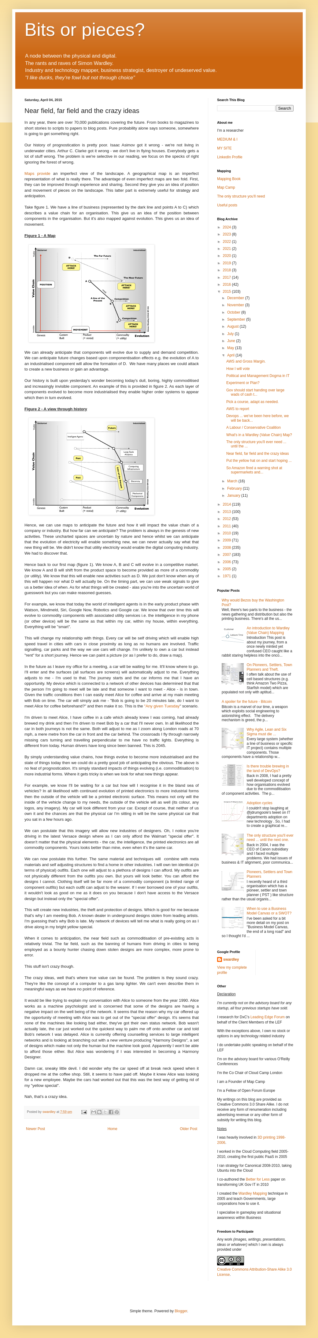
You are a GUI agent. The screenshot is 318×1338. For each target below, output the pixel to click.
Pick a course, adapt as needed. (252, 402)
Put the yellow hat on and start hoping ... (259, 460)
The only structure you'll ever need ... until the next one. (270, 837)
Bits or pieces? (84, 29)
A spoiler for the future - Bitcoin (247, 701)
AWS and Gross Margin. (246, 361)
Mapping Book (229, 179)
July (231, 334)
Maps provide (38, 173)
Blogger (181, 1311)
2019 (227, 263)
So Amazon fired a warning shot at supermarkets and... (254, 470)
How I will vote (238, 369)
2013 (227, 512)
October (234, 312)
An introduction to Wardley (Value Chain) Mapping (268, 630)
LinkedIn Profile (229, 157)
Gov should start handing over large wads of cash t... (255, 392)
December (236, 298)
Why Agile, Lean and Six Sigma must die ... (267, 731)
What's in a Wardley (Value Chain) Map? (259, 435)
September (236, 319)
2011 (227, 526)
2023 (227, 234)
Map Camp (226, 187)
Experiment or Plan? (243, 383)
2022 (227, 241)
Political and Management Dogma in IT (258, 376)
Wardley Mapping (253, 1193)
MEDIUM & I (227, 139)
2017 (227, 277)
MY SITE (224, 148)
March (233, 481)
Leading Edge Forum (267, 1017)
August (233, 326)
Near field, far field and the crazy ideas (257, 453)
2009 (227, 540)
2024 (227, 227)
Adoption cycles (259, 803)
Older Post (188, 1129)
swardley (231, 959)
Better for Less (258, 1179)
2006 (227, 562)
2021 (227, 249)
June (231, 341)
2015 (227, 291)
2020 (227, 256)
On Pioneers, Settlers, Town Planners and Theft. (269, 667)
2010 (227, 533)
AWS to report (237, 409)
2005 (227, 569)
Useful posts (227, 205)
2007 (227, 554)
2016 (227, 284)
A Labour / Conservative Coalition (253, 427)
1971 (227, 576)
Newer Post (35, 1129)
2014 (227, 504)
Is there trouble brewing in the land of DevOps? (268, 768)
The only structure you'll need (241, 196)
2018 (227, 270)
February (235, 488)
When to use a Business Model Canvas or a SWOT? (269, 910)
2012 (227, 519)
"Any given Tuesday (161, 706)
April (231, 355)
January (234, 495)
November (236, 305)
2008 (227, 547)
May (231, 348)
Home (112, 1129)
